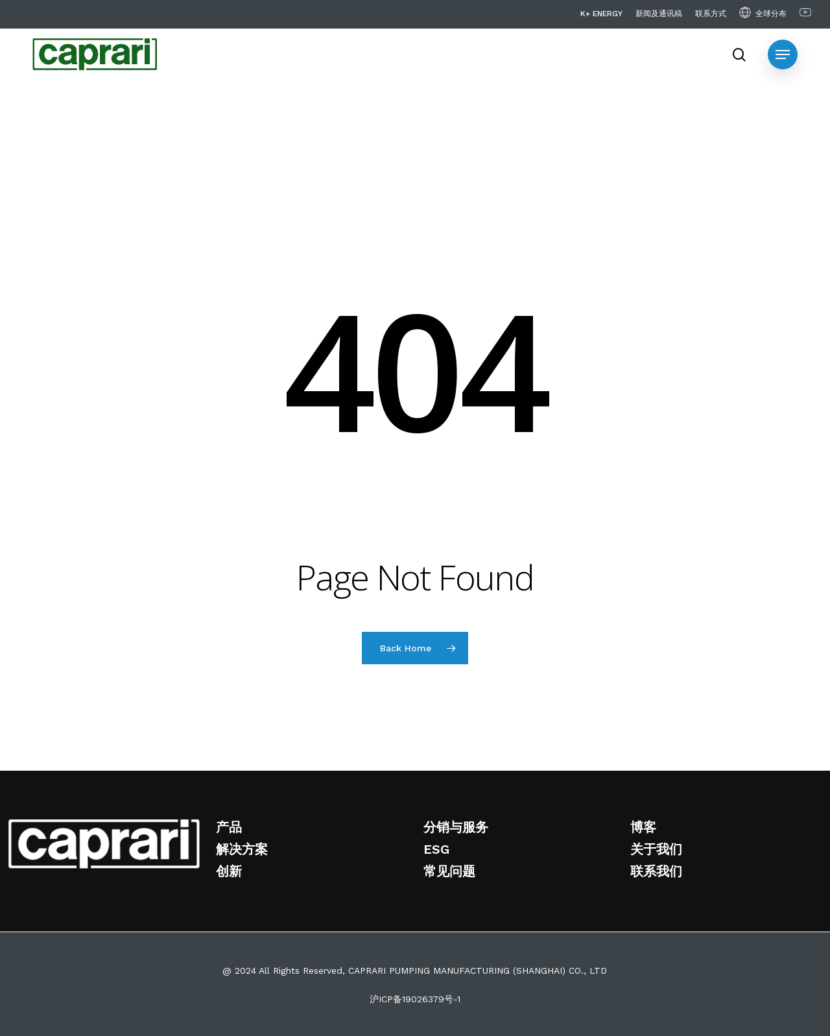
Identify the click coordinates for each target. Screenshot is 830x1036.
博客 (643, 827)
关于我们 (656, 849)
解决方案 (242, 849)
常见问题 (449, 871)
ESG (436, 849)
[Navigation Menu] (783, 54)
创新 (229, 871)
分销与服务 (455, 827)
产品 (229, 827)
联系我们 (656, 871)
